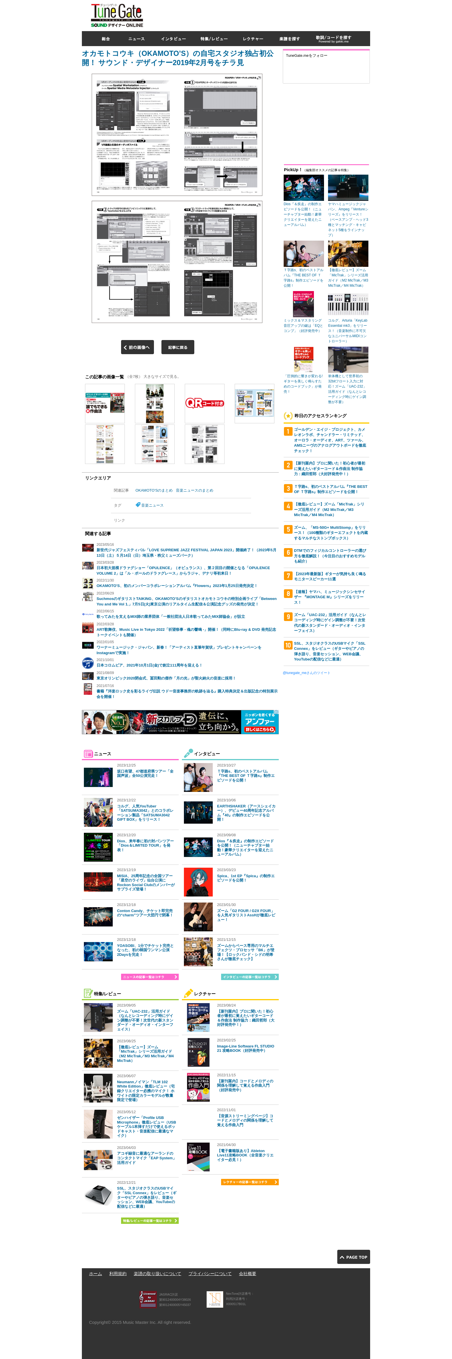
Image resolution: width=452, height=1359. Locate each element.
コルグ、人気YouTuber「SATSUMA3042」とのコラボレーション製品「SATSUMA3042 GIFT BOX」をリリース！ (145, 813)
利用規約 (118, 1273)
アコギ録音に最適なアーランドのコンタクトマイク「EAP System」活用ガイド (146, 1157)
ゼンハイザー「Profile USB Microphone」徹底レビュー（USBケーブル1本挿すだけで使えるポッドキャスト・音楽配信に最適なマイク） (146, 1126)
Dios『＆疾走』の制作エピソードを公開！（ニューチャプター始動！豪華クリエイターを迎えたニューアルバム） (245, 848)
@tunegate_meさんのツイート (307, 673)
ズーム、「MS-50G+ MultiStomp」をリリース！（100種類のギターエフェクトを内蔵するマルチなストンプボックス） (331, 532)
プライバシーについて (210, 1273)
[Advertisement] (265, 14)
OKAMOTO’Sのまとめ (154, 490)
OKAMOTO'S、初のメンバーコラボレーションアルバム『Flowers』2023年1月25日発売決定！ (177, 586)
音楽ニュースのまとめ (194, 490)
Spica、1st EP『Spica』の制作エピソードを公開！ (246, 878)
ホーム (95, 1273)
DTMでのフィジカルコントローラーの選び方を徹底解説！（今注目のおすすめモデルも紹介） (330, 555)
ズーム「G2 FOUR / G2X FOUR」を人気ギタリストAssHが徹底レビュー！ (246, 915)
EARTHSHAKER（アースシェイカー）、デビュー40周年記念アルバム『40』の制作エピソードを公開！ (246, 813)
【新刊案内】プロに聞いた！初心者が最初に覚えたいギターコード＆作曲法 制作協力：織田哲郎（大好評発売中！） (245, 1018)
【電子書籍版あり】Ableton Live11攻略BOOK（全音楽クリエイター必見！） (245, 1155)
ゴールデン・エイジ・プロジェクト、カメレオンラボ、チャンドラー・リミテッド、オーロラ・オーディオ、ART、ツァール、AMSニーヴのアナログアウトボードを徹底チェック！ (330, 440)
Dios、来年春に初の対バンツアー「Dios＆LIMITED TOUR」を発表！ (145, 845)
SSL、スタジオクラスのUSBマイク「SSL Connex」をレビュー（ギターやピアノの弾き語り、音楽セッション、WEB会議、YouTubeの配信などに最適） (146, 1197)
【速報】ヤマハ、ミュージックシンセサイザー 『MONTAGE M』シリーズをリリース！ (329, 597)
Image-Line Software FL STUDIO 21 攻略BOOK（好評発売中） (245, 1048)
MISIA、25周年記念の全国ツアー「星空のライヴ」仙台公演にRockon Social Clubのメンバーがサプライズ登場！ (146, 883)
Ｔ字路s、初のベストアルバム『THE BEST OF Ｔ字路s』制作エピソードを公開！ (246, 775)
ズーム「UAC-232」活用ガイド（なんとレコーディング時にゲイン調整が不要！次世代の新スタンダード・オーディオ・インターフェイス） (145, 1020)
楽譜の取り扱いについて (157, 1273)
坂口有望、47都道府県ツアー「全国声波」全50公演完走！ (145, 773)
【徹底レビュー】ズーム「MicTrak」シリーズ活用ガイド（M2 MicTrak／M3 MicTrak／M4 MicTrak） (145, 1054)
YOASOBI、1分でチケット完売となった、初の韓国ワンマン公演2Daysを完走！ (145, 950)
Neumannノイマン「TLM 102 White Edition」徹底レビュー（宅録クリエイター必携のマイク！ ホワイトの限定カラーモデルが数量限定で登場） (146, 1091)
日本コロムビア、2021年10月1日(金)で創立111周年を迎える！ (150, 665)
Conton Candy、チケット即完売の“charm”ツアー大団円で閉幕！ (145, 913)
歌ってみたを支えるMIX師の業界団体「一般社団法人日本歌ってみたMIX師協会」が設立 (171, 616)
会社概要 (247, 1273)
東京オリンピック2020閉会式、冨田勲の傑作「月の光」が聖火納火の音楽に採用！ (166, 678)
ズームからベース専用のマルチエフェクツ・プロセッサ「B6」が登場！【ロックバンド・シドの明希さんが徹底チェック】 (245, 952)
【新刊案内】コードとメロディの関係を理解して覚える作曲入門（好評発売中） (245, 1085)
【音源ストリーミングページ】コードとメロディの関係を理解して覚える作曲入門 (245, 1120)
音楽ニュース (152, 505)
